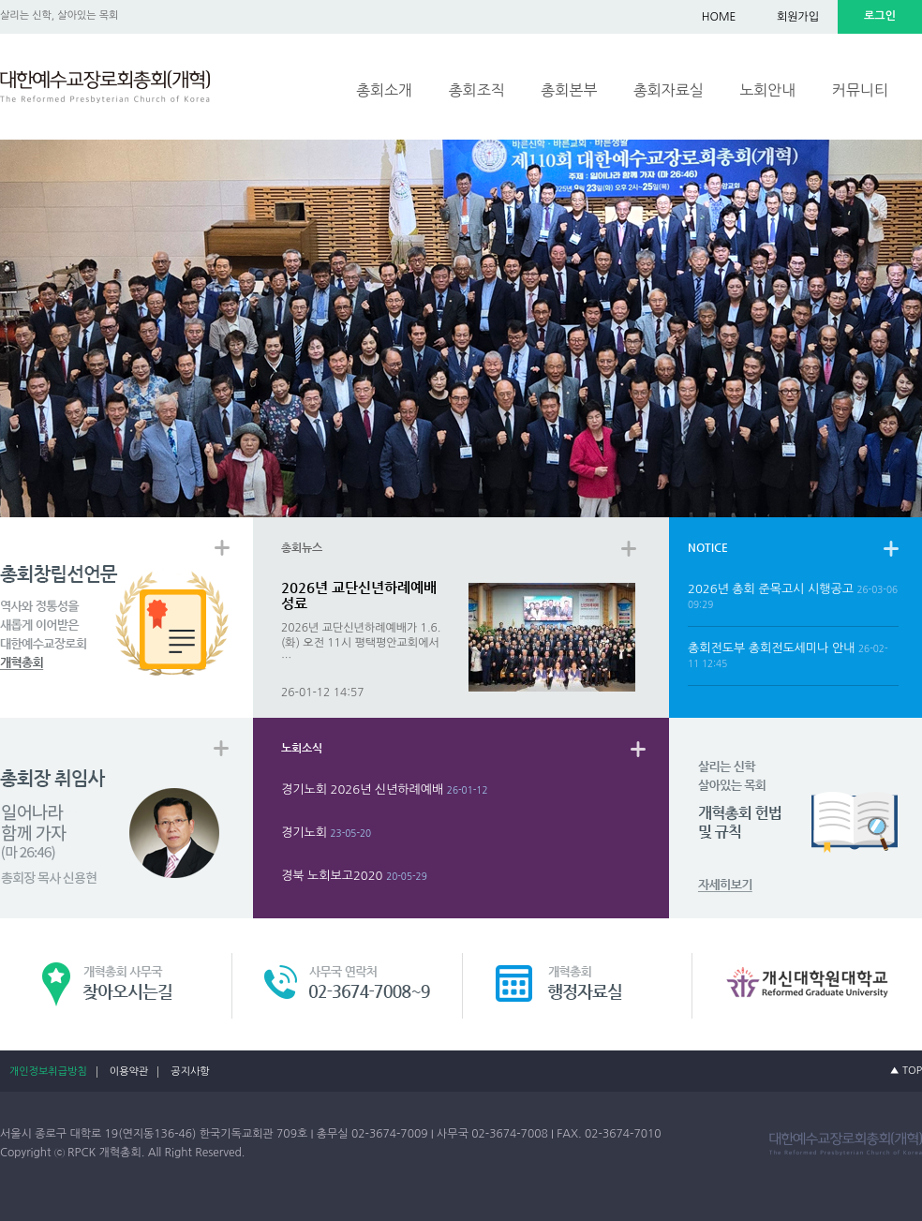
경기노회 (304, 832)
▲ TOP (906, 1070)
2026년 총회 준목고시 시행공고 (771, 589)
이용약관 (129, 1071)
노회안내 (767, 89)
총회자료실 (668, 89)
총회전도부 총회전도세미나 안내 (771, 648)
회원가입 (798, 16)
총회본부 (569, 89)
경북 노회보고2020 (331, 876)
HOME (719, 16)
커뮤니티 (860, 89)
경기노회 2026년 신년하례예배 (362, 789)
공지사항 (190, 1071)
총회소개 (384, 89)
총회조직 (477, 89)
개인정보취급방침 (48, 1071)
